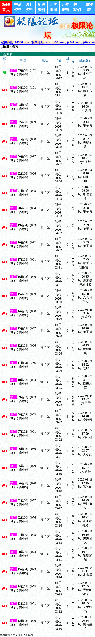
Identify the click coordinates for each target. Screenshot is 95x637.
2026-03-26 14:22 (85, 362)
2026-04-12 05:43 (85, 68)
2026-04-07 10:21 (85, 156)
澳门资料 (30, 7)
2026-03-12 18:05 (85, 601)
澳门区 (45, 72)
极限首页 (6, 7)
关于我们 (77, 7)
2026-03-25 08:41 (85, 378)
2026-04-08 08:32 (85, 137)
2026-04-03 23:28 (85, 206)
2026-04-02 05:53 (85, 240)
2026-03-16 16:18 (85, 532)
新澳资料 (41, 7)
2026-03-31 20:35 (85, 274)
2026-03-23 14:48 (85, 414)
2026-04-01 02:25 (85, 257)
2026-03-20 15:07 (85, 466)
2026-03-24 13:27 (85, 397)
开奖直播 (53, 7)
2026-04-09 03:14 (85, 120)
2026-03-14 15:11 (85, 569)
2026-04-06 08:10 (85, 171)
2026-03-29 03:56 (85, 311)
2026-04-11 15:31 (85, 85)
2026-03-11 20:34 (85, 618)
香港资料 (18, 7)
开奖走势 (65, 7)
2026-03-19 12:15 (85, 481)
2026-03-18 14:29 (85, 498)
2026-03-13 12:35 (85, 584)
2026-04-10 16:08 (85, 104)
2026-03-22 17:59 (85, 431)
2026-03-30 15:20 (85, 292)
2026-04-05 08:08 (85, 188)
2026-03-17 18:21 (85, 515)
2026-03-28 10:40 (85, 326)
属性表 (89, 7)
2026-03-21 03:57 (85, 448)
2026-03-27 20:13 (85, 343)
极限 (6, 46)
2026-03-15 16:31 (85, 550)
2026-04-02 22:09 (85, 223)
